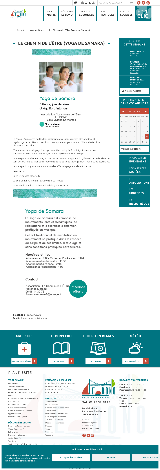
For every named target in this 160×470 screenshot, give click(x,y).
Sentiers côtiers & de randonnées (22, 444)
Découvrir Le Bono (19, 422)
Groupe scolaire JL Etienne (56, 386)
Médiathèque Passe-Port (18, 389)
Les (139, 181)
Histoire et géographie (17, 435)
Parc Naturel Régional (17, 417)
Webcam (49, 435)
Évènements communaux (19, 426)
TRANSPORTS (51, 401)
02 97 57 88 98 (100, 402)
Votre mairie (16, 380)
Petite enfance (51, 392)
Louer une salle (51, 405)
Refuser (111, 457)
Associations (50, 411)
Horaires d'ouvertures (133, 380)
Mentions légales (89, 423)
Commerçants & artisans (55, 417)
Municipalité (13, 383)
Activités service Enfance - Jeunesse (60, 383)
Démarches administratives (56, 414)
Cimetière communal (17, 408)
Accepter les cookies (71, 457)
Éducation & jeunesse (58, 380)
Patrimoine (13, 432)
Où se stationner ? (16, 429)
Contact (85, 420)
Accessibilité (87, 425)
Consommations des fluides (57, 408)
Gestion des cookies (91, 428)
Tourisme (12, 441)
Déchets (48, 426)
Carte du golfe (14, 438)
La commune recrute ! (17, 405)
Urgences (49, 432)
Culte (47, 429)
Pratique (50, 398)
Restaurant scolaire (53, 389)
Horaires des (138, 170)
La (139, 202)
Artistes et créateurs (54, 420)
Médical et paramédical (55, 423)
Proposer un (138, 160)
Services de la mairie (16, 386)
